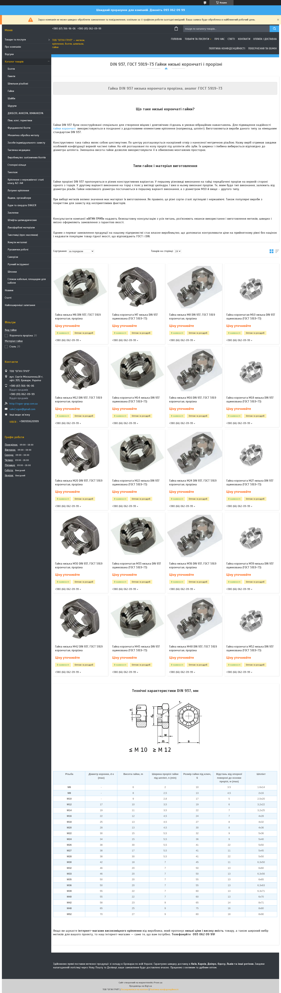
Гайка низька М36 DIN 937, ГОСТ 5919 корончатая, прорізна (192, 565)
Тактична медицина (19, 150)
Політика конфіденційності (227, 48)
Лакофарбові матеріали (21, 227)
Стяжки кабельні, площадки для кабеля (27, 281)
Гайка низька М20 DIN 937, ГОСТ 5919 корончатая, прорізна (78, 482)
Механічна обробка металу (23, 135)
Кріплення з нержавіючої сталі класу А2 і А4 (26, 181)
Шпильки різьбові (18, 83)
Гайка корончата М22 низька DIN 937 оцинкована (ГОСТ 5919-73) (135, 482)
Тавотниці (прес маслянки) (23, 235)
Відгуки (9, 54)
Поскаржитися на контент (134, 989)
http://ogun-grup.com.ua (23, 403)
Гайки (11, 91)
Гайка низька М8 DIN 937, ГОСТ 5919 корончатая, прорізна (192, 316)
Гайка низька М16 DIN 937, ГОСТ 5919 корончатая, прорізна (192, 399)
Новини (9, 290)
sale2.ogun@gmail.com (22, 409)
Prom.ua (158, 982)
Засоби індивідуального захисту (26, 142)
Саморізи (13, 257)
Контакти (244, 39)
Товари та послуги (15, 39)
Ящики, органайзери (19, 198)
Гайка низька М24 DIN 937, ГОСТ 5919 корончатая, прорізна (192, 482)
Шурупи (12, 105)
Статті (8, 297)
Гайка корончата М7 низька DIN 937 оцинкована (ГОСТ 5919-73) (135, 316)
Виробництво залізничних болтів (27, 157)
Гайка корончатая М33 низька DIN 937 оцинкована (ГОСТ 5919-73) (136, 565)
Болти (11, 68)
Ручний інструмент (18, 264)
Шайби (11, 98)
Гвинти (11, 76)
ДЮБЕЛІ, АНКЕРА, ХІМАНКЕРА (25, 113)
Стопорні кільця (17, 164)
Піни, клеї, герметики (20, 120)
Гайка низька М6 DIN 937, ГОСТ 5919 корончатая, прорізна (78, 316)
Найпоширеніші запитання (20, 305)
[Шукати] (274, 28)
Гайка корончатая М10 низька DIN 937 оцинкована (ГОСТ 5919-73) (250, 316)
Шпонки (12, 271)
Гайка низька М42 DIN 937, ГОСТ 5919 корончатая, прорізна (79, 648)
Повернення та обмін (262, 48)
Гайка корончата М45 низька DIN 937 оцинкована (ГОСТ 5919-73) (136, 648)
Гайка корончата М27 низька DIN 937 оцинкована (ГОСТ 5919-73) (249, 482)
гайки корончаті (64, 128)
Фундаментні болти (19, 127)
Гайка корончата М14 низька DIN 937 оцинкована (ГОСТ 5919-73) (136, 399)
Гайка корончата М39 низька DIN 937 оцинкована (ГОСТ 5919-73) (250, 565)
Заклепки (13, 212)
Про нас (219, 39)
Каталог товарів (14, 61)
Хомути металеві (17, 242)
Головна (176, 39)
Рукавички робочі (18, 249)
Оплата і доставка (265, 39)
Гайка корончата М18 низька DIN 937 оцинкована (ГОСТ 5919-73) (250, 399)
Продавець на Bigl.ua (140, 986)
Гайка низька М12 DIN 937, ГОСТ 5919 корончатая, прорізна (78, 399)
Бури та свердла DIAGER (22, 205)
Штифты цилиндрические (22, 220)
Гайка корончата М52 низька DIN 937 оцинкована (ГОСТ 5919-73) (250, 648)
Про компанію (13, 46)
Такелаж (13, 172)
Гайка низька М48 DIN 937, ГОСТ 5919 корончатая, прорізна (193, 648)
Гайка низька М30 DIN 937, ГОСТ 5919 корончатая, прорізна (78, 565)
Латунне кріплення (18, 190)
